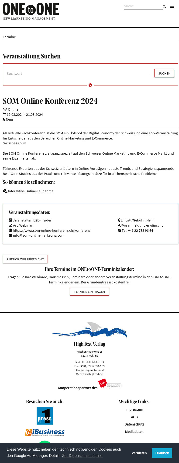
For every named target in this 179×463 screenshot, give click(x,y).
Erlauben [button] (162, 453)
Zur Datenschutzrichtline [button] (82, 456)
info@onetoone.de (93, 370)
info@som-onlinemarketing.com (38, 235)
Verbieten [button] (139, 453)
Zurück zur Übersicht (25, 259)
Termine (9, 37)
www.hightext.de (93, 374)
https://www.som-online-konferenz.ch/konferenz (49, 230)
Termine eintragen (89, 291)
